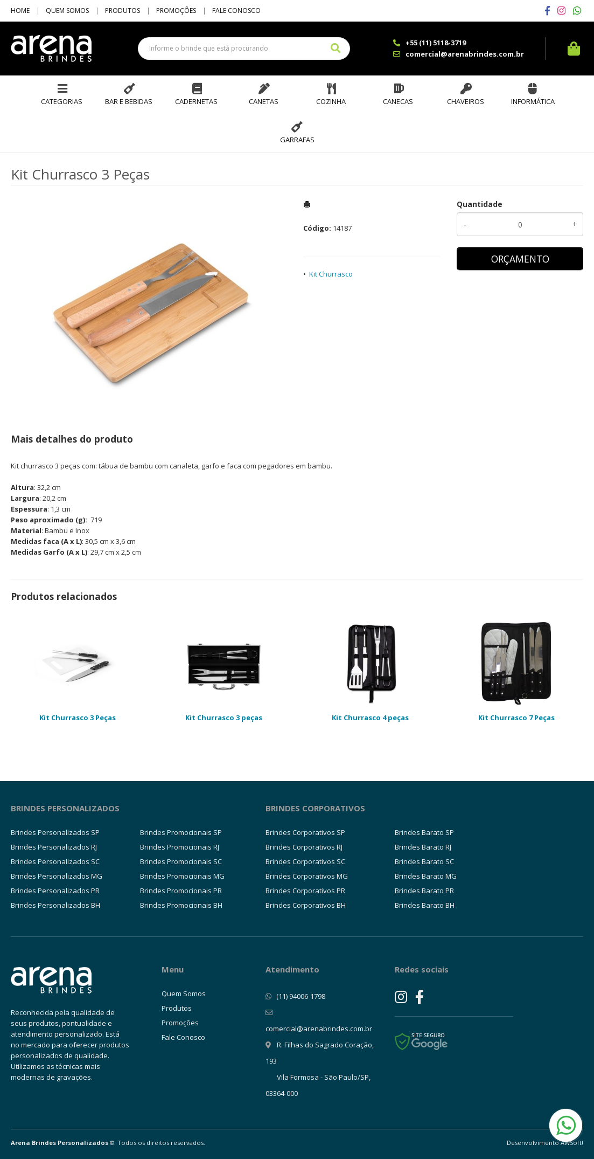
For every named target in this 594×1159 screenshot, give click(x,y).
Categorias (61, 101)
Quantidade (479, 204)
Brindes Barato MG (426, 876)
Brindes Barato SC (424, 861)
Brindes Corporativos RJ (304, 847)
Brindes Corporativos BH (305, 905)
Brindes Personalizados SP (55, 832)
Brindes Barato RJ (423, 847)
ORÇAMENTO (520, 258)
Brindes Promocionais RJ (179, 847)
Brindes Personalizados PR (55, 890)
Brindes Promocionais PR (181, 890)
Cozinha (331, 101)
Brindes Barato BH (425, 905)
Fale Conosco (236, 10)
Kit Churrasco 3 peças (223, 717)
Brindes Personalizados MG (56, 876)
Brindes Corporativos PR (305, 890)
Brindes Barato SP (424, 832)
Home (20, 10)
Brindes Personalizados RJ (54, 847)
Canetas (263, 101)
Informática (533, 101)
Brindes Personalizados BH (55, 905)
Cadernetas (196, 101)
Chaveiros (465, 101)
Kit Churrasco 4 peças (370, 717)
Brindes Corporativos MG (306, 876)
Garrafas (297, 139)
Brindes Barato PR (424, 890)
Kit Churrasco (331, 274)
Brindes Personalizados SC (55, 861)
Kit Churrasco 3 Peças (77, 717)
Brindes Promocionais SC (181, 861)
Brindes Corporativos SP (305, 832)
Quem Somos (67, 10)
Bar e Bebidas (128, 101)
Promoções (176, 10)
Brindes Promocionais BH (181, 905)
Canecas (398, 101)
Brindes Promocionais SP (181, 832)
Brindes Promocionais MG (182, 876)
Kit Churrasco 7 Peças (516, 717)
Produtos (122, 10)
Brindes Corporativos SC (305, 861)
